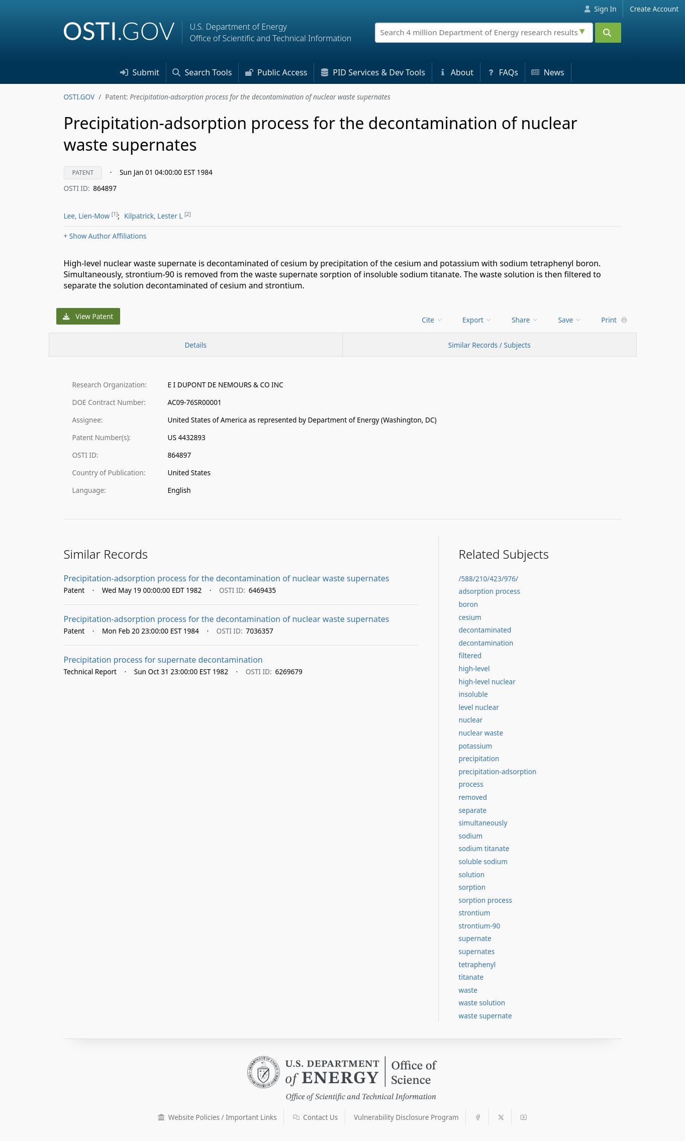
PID (373, 72)
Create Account (654, 9)
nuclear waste (481, 733)
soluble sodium (483, 861)
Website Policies (217, 1117)
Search (202, 72)
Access (276, 72)
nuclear (471, 719)
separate (473, 810)
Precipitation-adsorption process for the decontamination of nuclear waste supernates (226, 578)
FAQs (502, 72)
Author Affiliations (105, 236)
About (456, 72)
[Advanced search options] (583, 30)
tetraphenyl (477, 964)
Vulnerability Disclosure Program (406, 1117)
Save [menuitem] (570, 320)
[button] (161, 1117)
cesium (470, 617)
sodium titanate (484, 848)
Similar (489, 345)
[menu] (433, 320)
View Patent (88, 316)
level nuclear (479, 707)
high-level (474, 668)
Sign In (600, 9)
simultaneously (483, 822)
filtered (470, 655)
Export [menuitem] (477, 320)
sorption (472, 887)
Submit (139, 72)
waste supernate (485, 1015)
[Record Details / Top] (196, 344)
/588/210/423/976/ (489, 578)
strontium (475, 912)
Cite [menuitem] (432, 320)
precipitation (479, 758)
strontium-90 (480, 925)
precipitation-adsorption (498, 771)
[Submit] (608, 33)
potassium (476, 746)
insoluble (473, 694)
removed (473, 797)
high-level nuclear (487, 681)
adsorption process (489, 591)
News (547, 72)
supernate (475, 938)
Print (614, 320)
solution (472, 874)
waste (468, 990)
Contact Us (315, 1117)
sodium (471, 836)
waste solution (482, 1002)
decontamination (486, 643)
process (471, 784)
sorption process (485, 900)
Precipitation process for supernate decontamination (163, 659)
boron (468, 604)
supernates (477, 951)
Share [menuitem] (525, 320)
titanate (471, 977)
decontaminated (485, 630)
